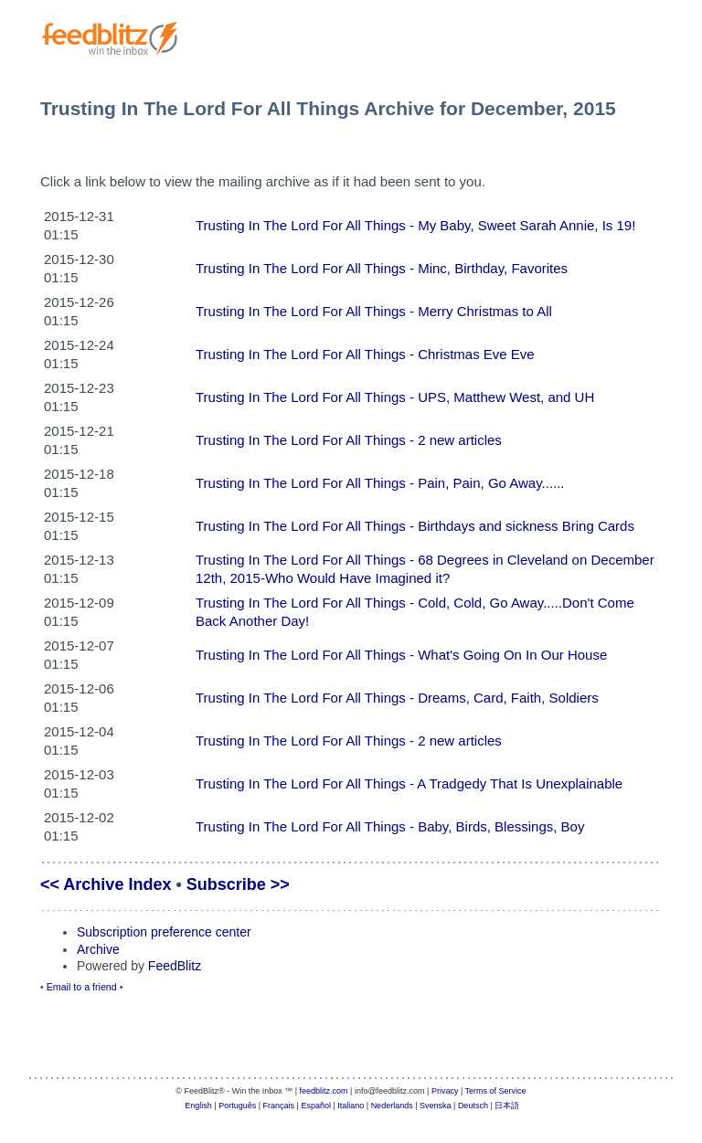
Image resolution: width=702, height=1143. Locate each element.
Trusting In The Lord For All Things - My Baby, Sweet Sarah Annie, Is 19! (415, 225)
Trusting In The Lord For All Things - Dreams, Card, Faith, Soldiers (397, 697)
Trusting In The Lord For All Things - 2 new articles (349, 440)
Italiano (350, 1105)
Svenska (436, 1105)
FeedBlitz (174, 965)
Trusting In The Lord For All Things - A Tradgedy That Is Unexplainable (409, 783)
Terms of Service (495, 1090)
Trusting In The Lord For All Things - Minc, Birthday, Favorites (382, 268)
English (198, 1105)
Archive (98, 949)
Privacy (445, 1090)
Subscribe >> (238, 884)
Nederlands (392, 1105)
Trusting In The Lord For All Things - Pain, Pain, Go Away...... (380, 483)
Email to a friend (82, 986)
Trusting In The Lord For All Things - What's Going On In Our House (401, 654)
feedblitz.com (324, 1090)
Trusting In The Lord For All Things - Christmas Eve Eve (365, 354)
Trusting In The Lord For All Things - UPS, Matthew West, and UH (395, 397)
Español (316, 1105)
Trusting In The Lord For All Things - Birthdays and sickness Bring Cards (415, 526)
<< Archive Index (105, 884)
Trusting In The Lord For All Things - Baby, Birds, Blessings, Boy (390, 826)
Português (237, 1105)
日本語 (507, 1105)
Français (279, 1105)
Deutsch (473, 1105)
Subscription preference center (164, 932)
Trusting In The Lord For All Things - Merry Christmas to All (374, 311)
